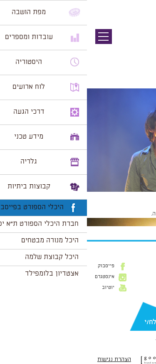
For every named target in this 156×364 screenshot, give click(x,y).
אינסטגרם (17, 276)
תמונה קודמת (140, 43)
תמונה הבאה (141, 52)
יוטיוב (21, 287)
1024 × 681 (106, 196)
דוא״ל (143, 309)
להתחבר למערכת (128, 214)
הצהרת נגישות (27, 359)
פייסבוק (19, 266)
